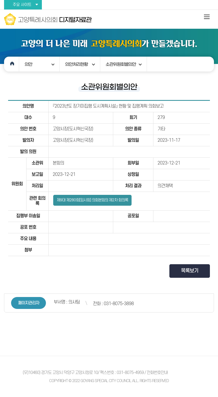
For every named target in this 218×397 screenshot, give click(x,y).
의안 (28, 64)
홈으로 (11, 64)
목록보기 (189, 271)
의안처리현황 (76, 64)
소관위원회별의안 (121, 64)
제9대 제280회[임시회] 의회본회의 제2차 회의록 (92, 200)
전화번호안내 (157, 372)
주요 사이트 (22, 4)
